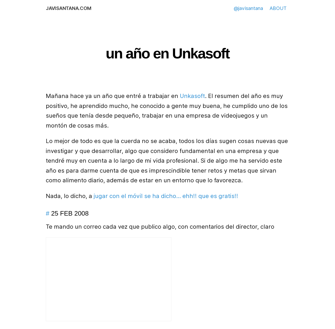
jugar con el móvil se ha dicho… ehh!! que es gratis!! (166, 196)
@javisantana (248, 8)
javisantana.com (68, 8)
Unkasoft (192, 95)
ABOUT (278, 8)
